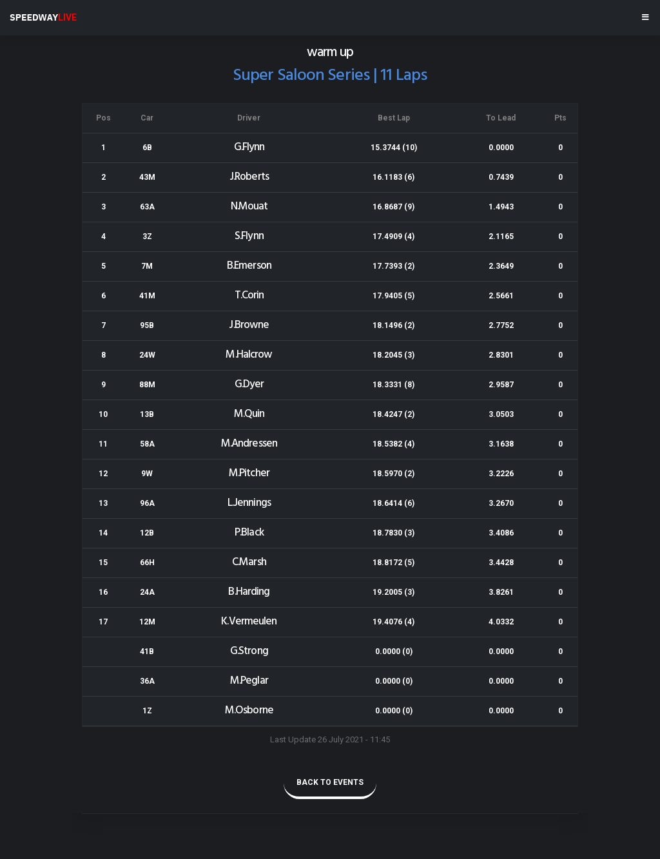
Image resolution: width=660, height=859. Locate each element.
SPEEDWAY (43, 17)
